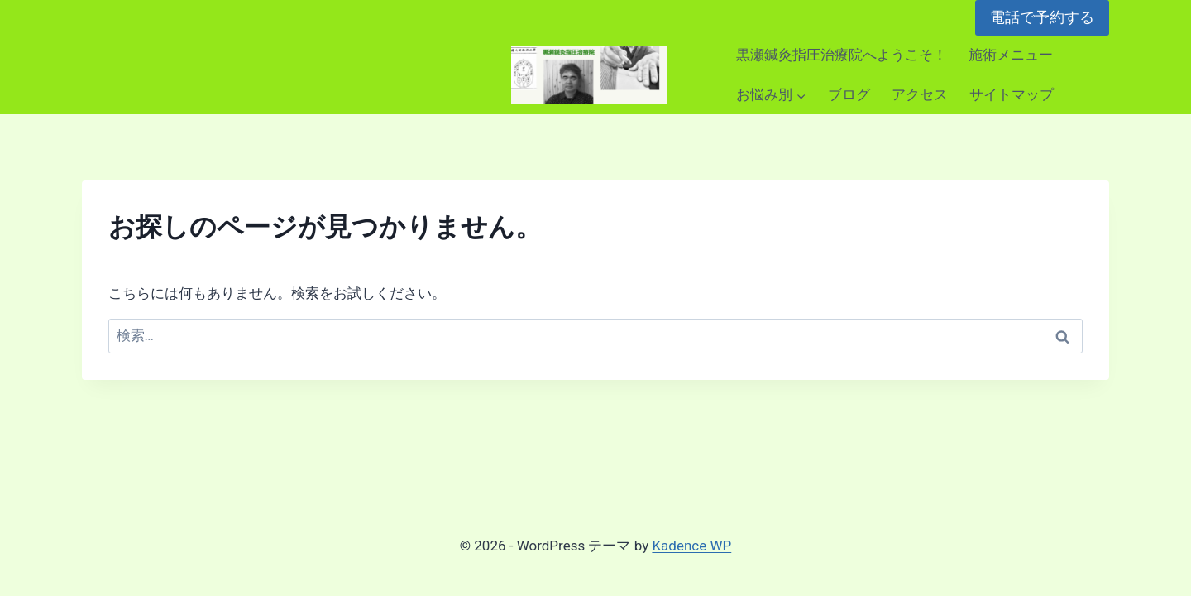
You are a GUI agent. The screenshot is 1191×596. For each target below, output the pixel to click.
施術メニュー (1011, 54)
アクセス (920, 94)
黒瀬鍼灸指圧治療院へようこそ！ (841, 54)
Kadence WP (691, 545)
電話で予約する (1042, 17)
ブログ (849, 94)
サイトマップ (1011, 94)
